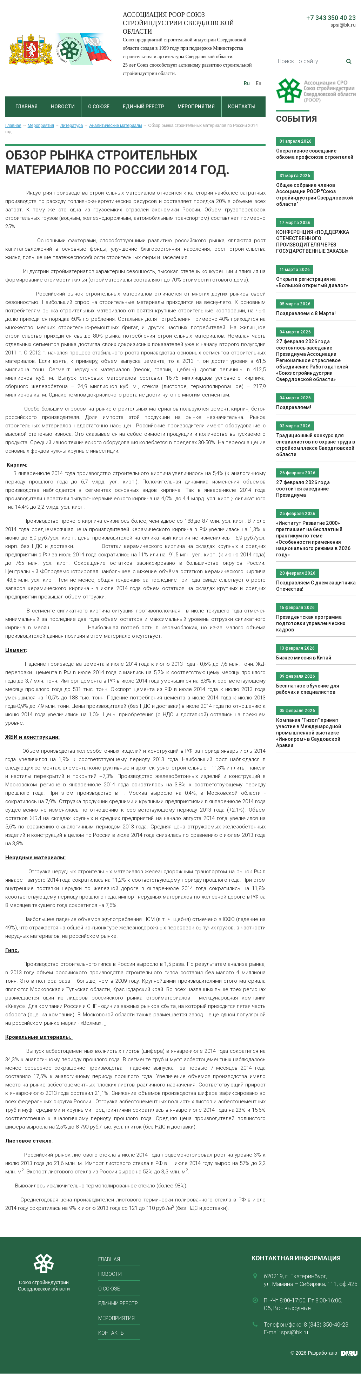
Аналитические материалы (115, 125)
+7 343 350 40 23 (331, 18)
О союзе (98, 106)
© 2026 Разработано (313, 1353)
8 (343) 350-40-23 (326, 1324)
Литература (71, 125)
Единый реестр (143, 106)
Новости (63, 106)
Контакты (241, 106)
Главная (26, 106)
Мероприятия (196, 106)
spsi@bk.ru (343, 25)
